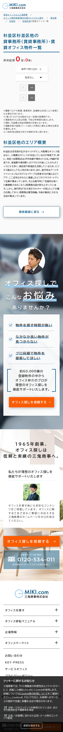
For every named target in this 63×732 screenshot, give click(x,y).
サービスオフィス (16, 669)
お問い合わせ (14, 655)
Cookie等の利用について (34, 693)
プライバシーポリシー (19, 676)
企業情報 (11, 632)
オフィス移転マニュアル (20, 621)
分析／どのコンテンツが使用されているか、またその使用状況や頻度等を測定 (30, 708)
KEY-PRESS (14, 662)
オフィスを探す (15, 610)
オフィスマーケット (17, 643)
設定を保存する (32, 725)
